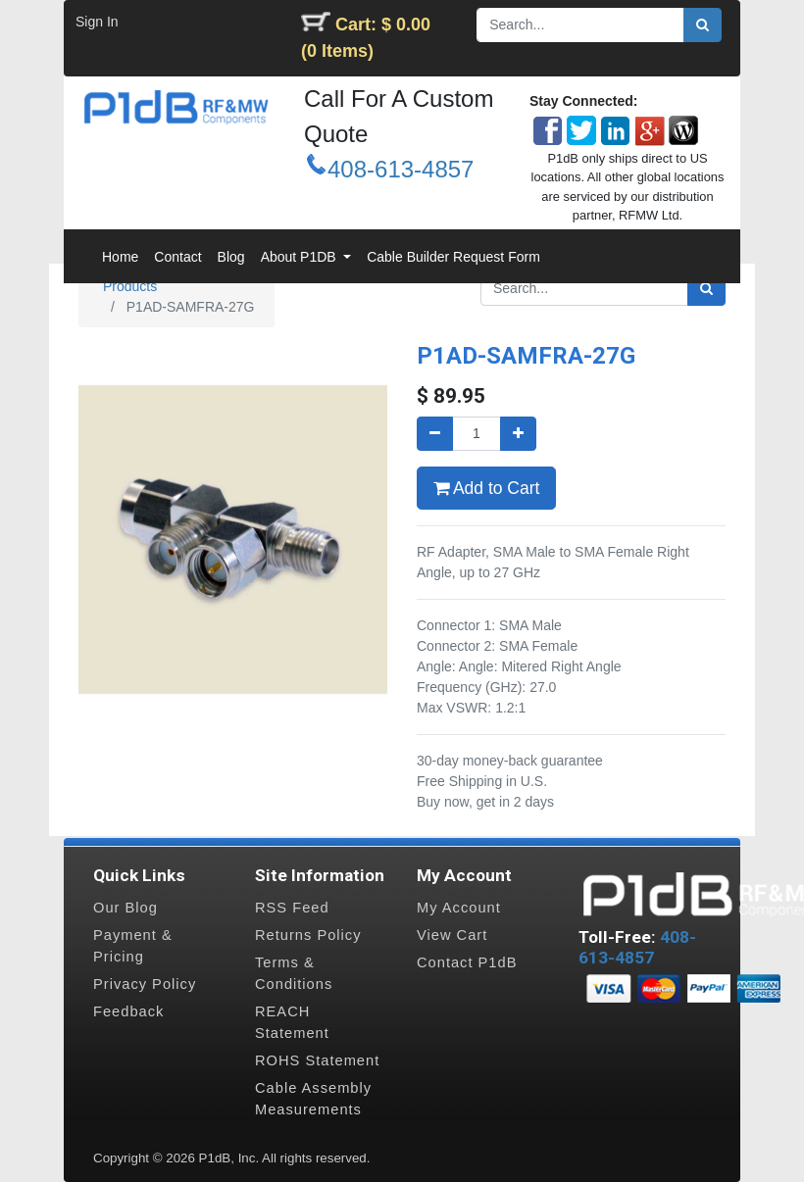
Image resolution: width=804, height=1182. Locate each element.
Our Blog (125, 907)
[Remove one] (435, 434)
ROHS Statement (317, 1060)
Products (130, 286)
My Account (459, 907)
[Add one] (518, 434)
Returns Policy (308, 935)
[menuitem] (120, 257)
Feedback (128, 1011)
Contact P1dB (467, 962)
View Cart (452, 935)
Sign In (97, 21)
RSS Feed (292, 907)
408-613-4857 (400, 169)
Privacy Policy (144, 984)
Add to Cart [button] (486, 488)
